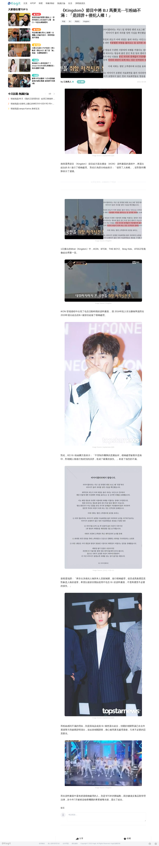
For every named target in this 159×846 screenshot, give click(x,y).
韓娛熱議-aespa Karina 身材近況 (25, 109)
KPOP (33, 3)
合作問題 (66, 843)
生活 (70, 3)
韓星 (41, 3)
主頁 (25, 3)
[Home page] (14, 4)
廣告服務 (75, 843)
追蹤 (81, 82)
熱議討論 (61, 3)
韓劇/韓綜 (50, 3)
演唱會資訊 (80, 3)
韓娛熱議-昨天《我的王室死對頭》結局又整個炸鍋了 (33, 99)
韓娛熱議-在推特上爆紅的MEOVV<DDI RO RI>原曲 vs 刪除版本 (33, 104)
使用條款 (42, 843)
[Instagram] (156, 844)
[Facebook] (150, 844)
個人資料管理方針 (54, 843)
